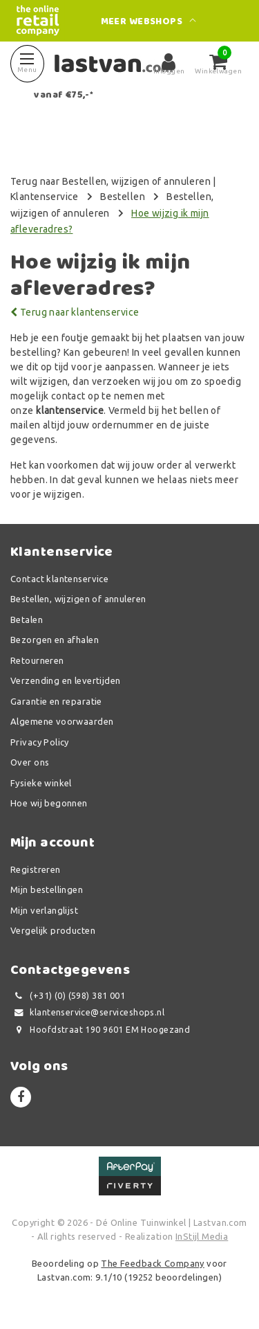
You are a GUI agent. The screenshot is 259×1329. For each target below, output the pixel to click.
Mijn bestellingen (46, 889)
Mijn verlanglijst (44, 910)
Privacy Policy (39, 742)
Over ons (29, 762)
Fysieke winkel (41, 783)
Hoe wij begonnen (49, 803)
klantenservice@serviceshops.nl (87, 1012)
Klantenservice (44, 196)
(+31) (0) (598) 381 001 (67, 996)
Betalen (26, 619)
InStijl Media (201, 1236)
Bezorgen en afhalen (54, 639)
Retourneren (37, 660)
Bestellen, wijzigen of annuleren (78, 599)
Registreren (35, 869)
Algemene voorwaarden (61, 721)
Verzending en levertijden (65, 680)
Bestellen (122, 196)
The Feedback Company (152, 1263)
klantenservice (70, 410)
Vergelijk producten (52, 930)
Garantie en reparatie (56, 701)
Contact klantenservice (59, 579)
